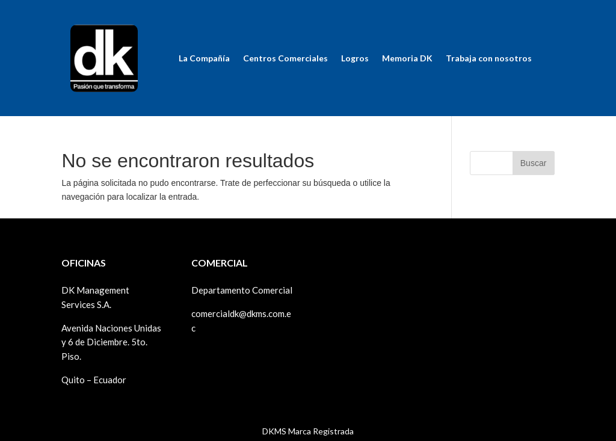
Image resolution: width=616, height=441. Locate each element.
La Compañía (204, 58)
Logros (355, 58)
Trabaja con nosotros (489, 58)
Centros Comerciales (285, 58)
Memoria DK (407, 58)
